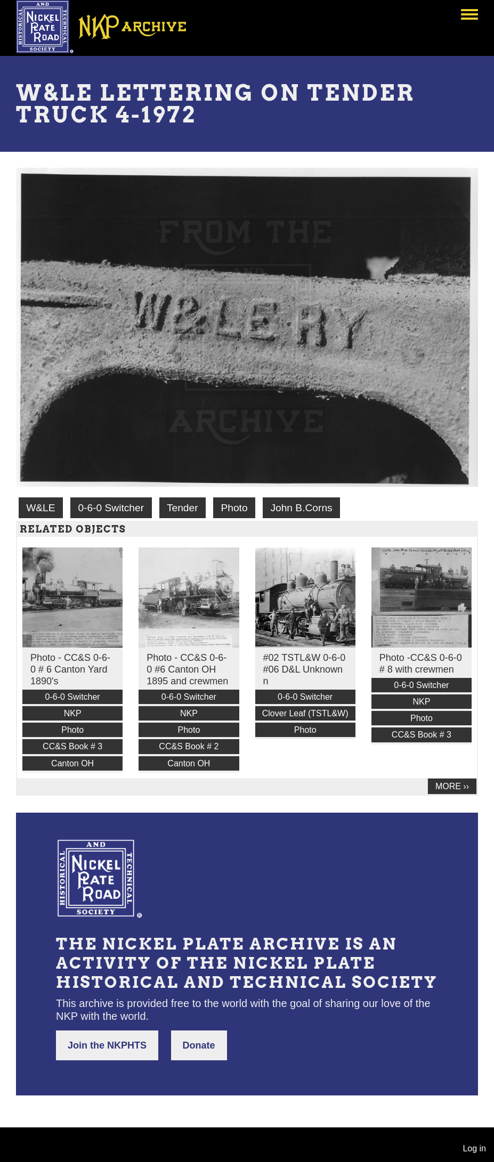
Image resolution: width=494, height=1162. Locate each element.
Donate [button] (199, 1045)
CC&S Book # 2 (188, 746)
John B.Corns (301, 507)
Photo (234, 507)
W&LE (40, 507)
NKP (73, 713)
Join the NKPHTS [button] (107, 1045)
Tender (182, 507)
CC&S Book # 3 (72, 746)
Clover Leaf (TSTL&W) (305, 713)
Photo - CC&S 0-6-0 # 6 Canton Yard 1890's (70, 669)
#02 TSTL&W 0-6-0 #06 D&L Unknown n (304, 669)
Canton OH (72, 763)
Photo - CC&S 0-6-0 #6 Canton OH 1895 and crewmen (187, 669)
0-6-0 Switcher (111, 507)
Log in (474, 1148)
